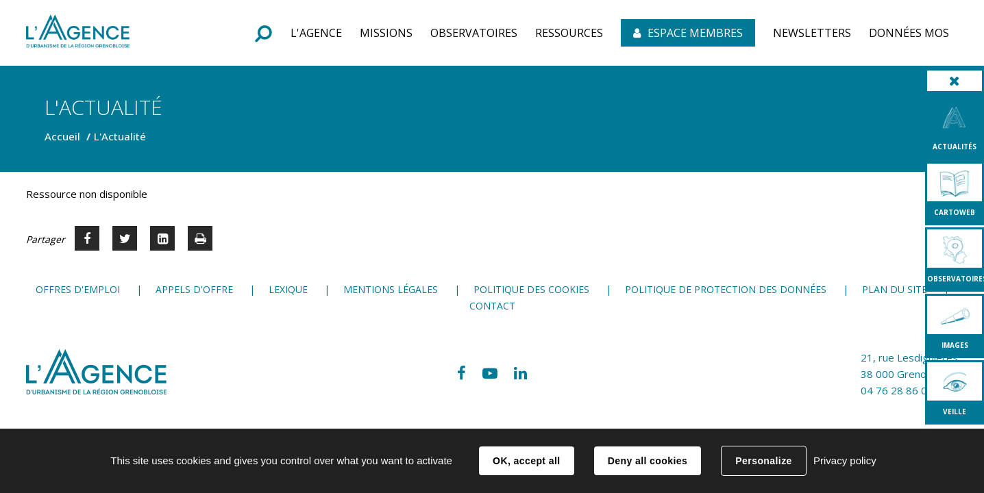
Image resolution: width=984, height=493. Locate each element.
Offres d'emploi (78, 289)
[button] (316, 32)
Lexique (288, 289)
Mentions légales (390, 289)
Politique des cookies (531, 289)
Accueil (62, 136)
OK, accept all (526, 460)
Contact (492, 305)
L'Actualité (120, 136)
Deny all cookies (647, 460)
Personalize (763, 460)
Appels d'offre (194, 289)
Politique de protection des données (725, 289)
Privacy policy (844, 460)
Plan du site (894, 289)
